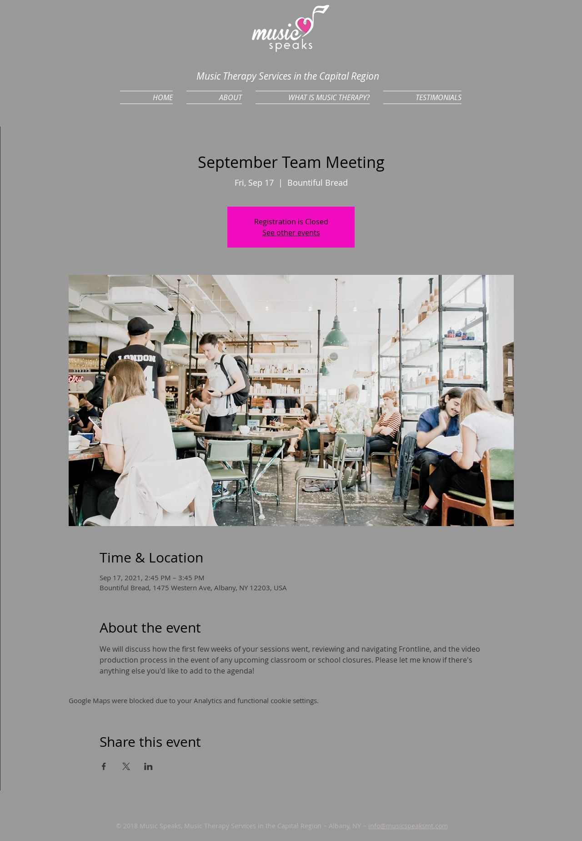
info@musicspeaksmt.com (408, 825)
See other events (291, 233)
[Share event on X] (126, 766)
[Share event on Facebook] (104, 766)
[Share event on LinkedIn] (148, 766)
